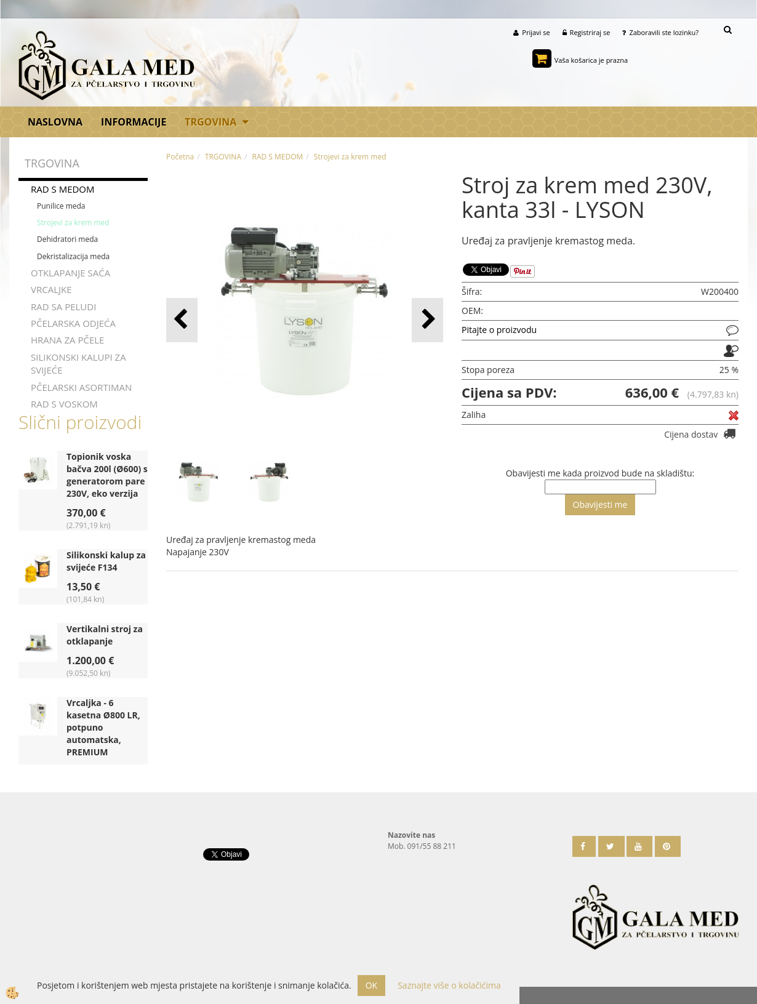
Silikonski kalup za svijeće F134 (106, 561)
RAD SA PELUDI (63, 306)
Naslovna (55, 122)
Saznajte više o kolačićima (449, 985)
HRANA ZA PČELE (67, 340)
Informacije (133, 122)
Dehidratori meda (67, 239)
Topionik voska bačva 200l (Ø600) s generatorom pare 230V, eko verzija (107, 475)
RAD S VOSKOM (64, 404)
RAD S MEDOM (63, 189)
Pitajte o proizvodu (499, 329)
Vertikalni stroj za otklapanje (104, 635)
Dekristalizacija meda (73, 256)
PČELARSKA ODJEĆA (73, 323)
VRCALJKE (51, 289)
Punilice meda (61, 206)
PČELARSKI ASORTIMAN (81, 387)
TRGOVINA (210, 122)
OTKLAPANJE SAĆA (70, 273)
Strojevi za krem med (73, 222)
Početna (180, 156)
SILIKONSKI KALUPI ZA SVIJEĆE (78, 363)
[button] (427, 320)
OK (371, 985)
